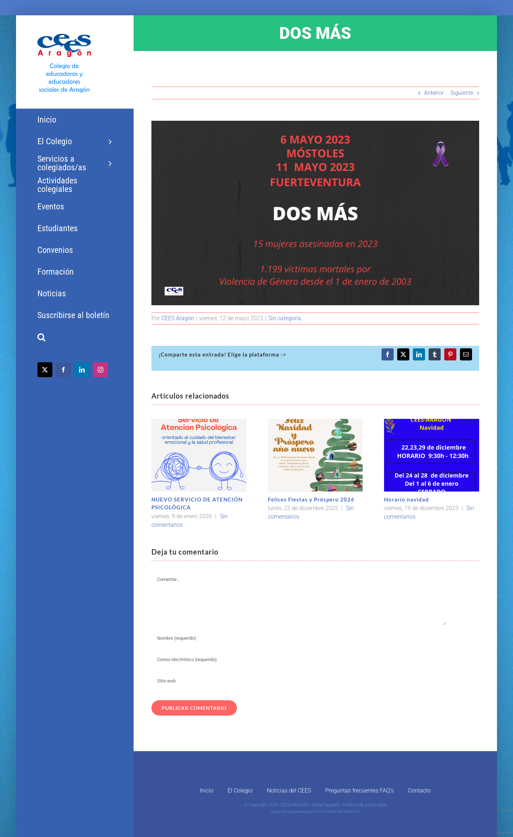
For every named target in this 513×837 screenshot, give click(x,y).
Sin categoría (284, 318)
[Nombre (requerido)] (298, 638)
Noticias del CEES (289, 790)
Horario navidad (406, 499)
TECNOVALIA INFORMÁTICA (337, 811)
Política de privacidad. (365, 804)
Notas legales (326, 804)
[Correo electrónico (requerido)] (298, 659)
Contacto (419, 790)
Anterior (434, 92)
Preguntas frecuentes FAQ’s (359, 790)
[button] (74, 337)
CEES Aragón (177, 318)
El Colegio (240, 790)
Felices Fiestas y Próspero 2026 (311, 499)
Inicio (206, 790)
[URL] (298, 681)
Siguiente (461, 92)
